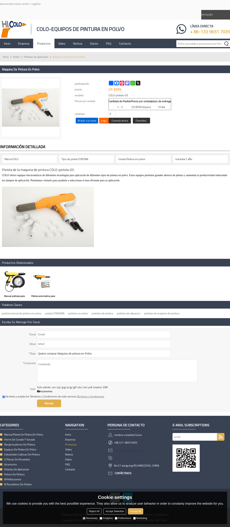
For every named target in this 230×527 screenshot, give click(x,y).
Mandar (49, 403)
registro (36, 4)
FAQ (108, 43)
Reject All (94, 511)
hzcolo (118, 458)
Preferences (123, 518)
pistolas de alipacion (128, 313)
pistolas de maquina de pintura (161, 313)
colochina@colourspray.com (130, 450)
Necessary (90, 518)
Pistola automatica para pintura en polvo (43, 296)
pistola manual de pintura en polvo (21, 313)
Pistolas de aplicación (36, 57)
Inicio (7, 43)
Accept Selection (114, 511)
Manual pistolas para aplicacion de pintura (14, 296)
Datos (94, 43)
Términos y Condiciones (90, 396)
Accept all (135, 511)
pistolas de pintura (102, 313)
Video (61, 43)
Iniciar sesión (21, 4)
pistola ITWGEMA (54, 313)
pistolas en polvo (78, 313)
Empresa (23, 43)
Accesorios (44, 391)
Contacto (125, 43)
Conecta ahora (120, 120)
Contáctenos (123, 473)
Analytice (106, 518)
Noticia (77, 43)
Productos (44, 43)
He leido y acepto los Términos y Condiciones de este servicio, (53, 396)
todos (16, 57)
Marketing (140, 518)
